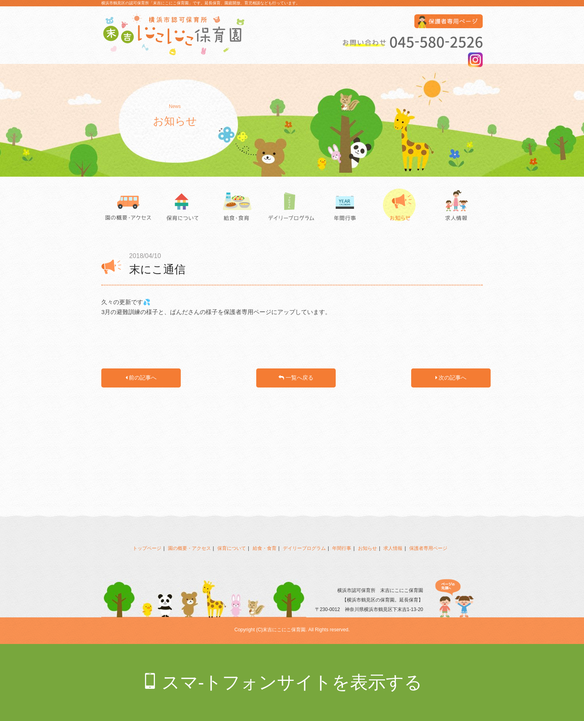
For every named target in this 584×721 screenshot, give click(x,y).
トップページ (147, 548)
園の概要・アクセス (128, 206)
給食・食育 (237, 206)
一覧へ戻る (295, 377)
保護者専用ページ (428, 548)
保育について (183, 206)
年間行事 (346, 206)
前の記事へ (141, 377)
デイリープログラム (292, 206)
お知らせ (401, 206)
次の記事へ (451, 377)
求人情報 (455, 206)
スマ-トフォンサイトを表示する (292, 682)
